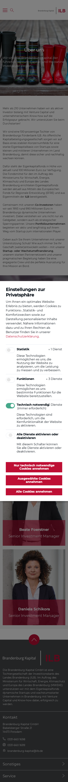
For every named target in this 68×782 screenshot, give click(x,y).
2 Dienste (54, 404)
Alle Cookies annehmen (34, 491)
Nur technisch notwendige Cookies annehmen (34, 467)
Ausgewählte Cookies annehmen (34, 480)
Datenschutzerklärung (22, 336)
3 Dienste (54, 379)
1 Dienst (55, 349)
